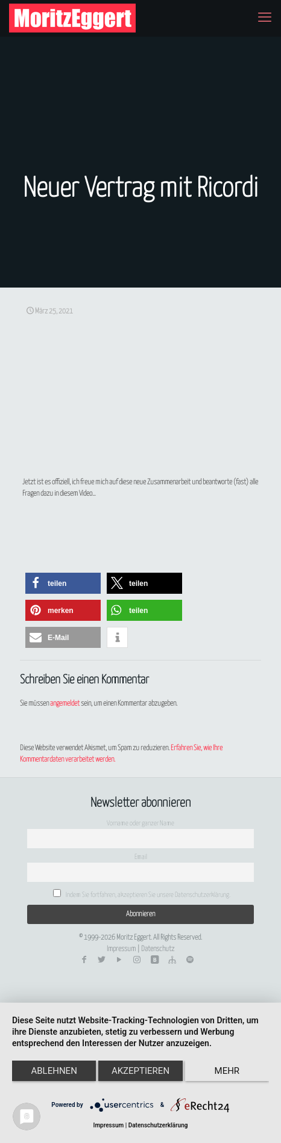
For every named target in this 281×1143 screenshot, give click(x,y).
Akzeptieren (140, 1070)
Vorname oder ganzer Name (140, 823)
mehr (227, 1070)
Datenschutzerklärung (158, 1125)
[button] (63, 583)
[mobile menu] (264, 18)
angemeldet (65, 703)
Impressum (121, 949)
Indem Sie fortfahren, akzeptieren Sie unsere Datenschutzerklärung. (142, 893)
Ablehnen (54, 1070)
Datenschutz (157, 949)
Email (140, 857)
